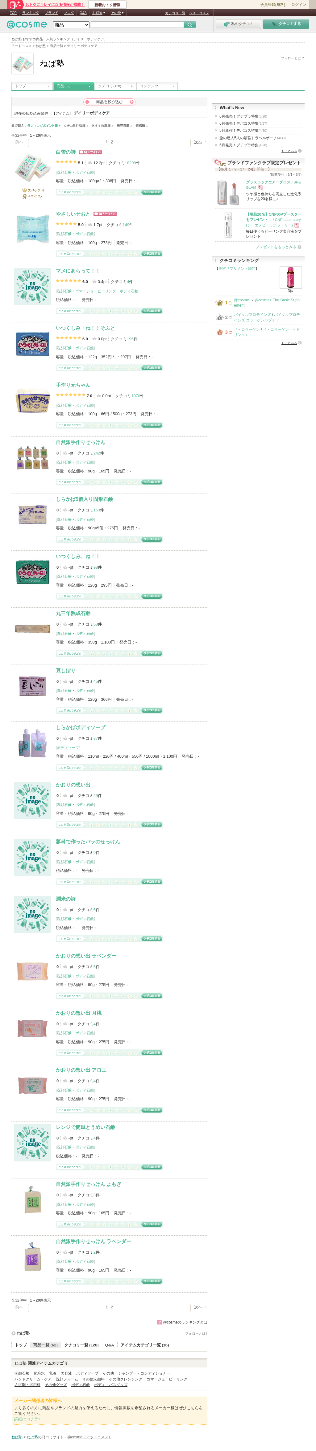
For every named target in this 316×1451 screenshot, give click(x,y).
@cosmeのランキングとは (185, 1322)
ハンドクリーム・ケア (33, 1379)
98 (96, 567)
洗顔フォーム (67, 1379)
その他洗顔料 (93, 1379)
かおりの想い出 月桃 (79, 1013)
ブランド (51, 13)
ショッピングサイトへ (90, 152)
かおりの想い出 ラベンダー (86, 955)
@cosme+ (242, 300)
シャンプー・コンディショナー (144, 1373)
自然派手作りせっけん (80, 442)
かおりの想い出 (73, 784)
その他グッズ (56, 1385)
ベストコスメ (199, 13)
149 (126, 224)
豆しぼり (66, 670)
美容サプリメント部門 (237, 268)
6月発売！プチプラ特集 (243, 116)
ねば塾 (23, 1333)
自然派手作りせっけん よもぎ (88, 1184)
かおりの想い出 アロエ (81, 1070)
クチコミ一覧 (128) (81, 1345)
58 (96, 624)
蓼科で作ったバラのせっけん (88, 841)
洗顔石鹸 (64, 172)
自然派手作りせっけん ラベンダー (93, 1241)
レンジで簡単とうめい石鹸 (85, 1127)
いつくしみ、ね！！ (78, 556)
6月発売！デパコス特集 (243, 123)
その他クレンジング (125, 1379)
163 (97, 510)
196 (130, 339)
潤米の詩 (66, 899)
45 (96, 681)
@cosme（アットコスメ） (89, 1437)
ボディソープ (68, 748)
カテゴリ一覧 (175, 13)
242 (97, 453)
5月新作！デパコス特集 (243, 130)
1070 (135, 396)
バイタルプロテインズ (252, 314)
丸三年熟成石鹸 (73, 613)
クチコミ (109, 86)
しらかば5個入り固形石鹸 (84, 499)
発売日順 (124, 125)
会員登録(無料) (272, 4)
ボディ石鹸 (84, 172)
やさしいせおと (73, 214)
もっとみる (289, 151)
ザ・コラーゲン (247, 329)
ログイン (298, 4)
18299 (130, 163)
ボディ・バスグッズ (110, 1385)
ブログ (69, 13)
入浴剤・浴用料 (27, 1385)
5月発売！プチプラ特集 (243, 145)
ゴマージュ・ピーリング (95, 291)
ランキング (30, 13)
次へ (198, 142)
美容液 (66, 1373)
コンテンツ (149, 86)
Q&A (83, 13)
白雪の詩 (66, 152)
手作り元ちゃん (73, 385)
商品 (63, 86)
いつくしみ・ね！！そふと (85, 328)
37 (96, 738)
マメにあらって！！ (78, 270)
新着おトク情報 (107, 5)
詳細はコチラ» (27, 1419)
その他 (108, 1373)
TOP (13, 13)
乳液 (52, 1373)
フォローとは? (196, 1333)
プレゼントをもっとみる (276, 247)
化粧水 (39, 1373)
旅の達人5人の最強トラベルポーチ (252, 138)
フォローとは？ (293, 58)
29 (96, 795)
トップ (20, 86)
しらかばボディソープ (80, 727)
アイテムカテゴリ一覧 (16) (145, 1345)
